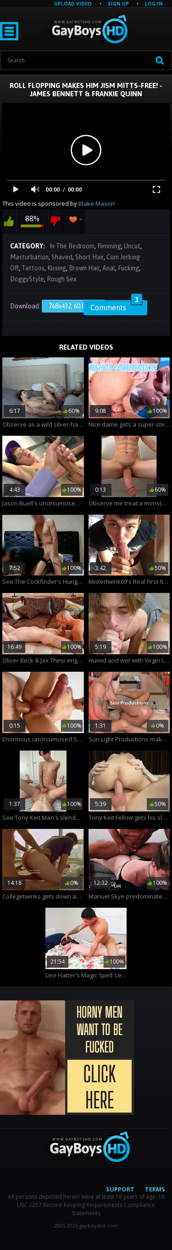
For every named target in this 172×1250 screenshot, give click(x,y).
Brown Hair (84, 268)
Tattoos (33, 268)
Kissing (56, 268)
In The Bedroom (72, 246)
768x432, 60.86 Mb (74, 306)
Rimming (109, 246)
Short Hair (89, 257)
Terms (155, 1189)
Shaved (61, 257)
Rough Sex (62, 279)
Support (120, 1189)
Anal (108, 268)
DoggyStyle (27, 279)
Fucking (128, 268)
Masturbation (29, 257)
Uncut (132, 246)
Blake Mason (96, 203)
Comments (116, 306)
